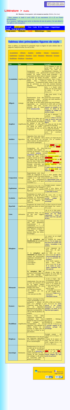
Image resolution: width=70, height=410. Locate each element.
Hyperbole (29, 55)
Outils (8, 29)
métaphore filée (35, 108)
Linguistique (55, 27)
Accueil (8, 27)
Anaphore (30, 53)
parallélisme (30, 154)
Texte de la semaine (18, 29)
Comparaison (55, 53)
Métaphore (41, 55)
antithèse (38, 153)
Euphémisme (13, 55)
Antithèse (38, 53)
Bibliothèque (39, 31)
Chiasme (46, 53)
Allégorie (22, 53)
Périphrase (21, 58)
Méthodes (21, 31)
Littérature (12, 10)
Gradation (21, 55)
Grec (29, 27)
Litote (35, 55)
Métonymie (49, 55)
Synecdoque (29, 58)
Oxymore (56, 55)
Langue (46, 27)
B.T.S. (40, 27)
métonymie (38, 351)
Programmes (11, 31)
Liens (49, 31)
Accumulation (14, 53)
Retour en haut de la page (43, 372)
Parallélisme (13, 58)
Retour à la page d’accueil (58, 372)
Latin (35, 27)
